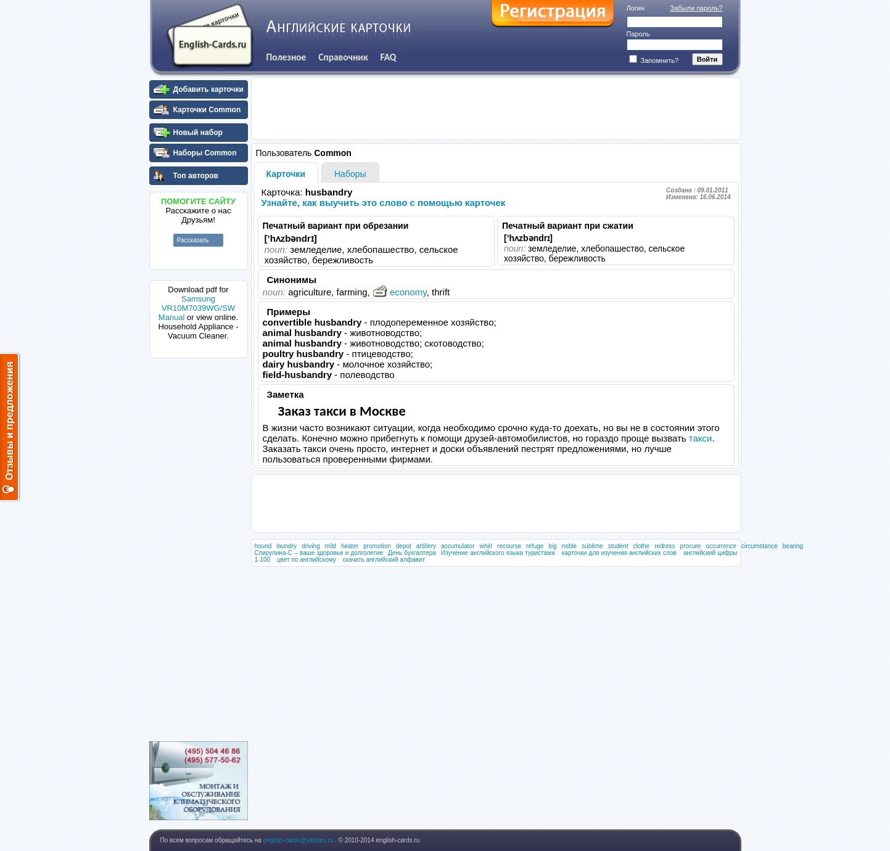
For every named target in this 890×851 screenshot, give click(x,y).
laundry (286, 546)
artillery (426, 546)
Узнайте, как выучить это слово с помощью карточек (384, 202)
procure (690, 546)
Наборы (350, 174)
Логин (636, 8)
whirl (486, 546)
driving (310, 546)
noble (569, 546)
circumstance (759, 546)
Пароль (638, 34)
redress (664, 546)
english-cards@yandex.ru (299, 840)
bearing (793, 546)
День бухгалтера (412, 552)
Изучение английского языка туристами (498, 552)
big (552, 546)
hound (263, 546)
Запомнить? (654, 60)
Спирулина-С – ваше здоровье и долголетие (319, 552)
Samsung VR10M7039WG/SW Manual (197, 308)
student (618, 546)
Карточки (286, 174)
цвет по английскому (306, 559)
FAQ (389, 57)
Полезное (286, 57)
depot (403, 546)
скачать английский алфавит (383, 559)
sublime (592, 546)
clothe (641, 546)
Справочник (343, 57)
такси (700, 438)
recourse (509, 546)
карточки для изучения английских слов (619, 552)
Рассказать (193, 240)
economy (400, 292)
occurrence (721, 546)
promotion (376, 546)
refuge (534, 546)
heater (349, 546)
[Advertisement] (198, 548)
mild (330, 546)
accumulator (457, 546)
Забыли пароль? (696, 8)
